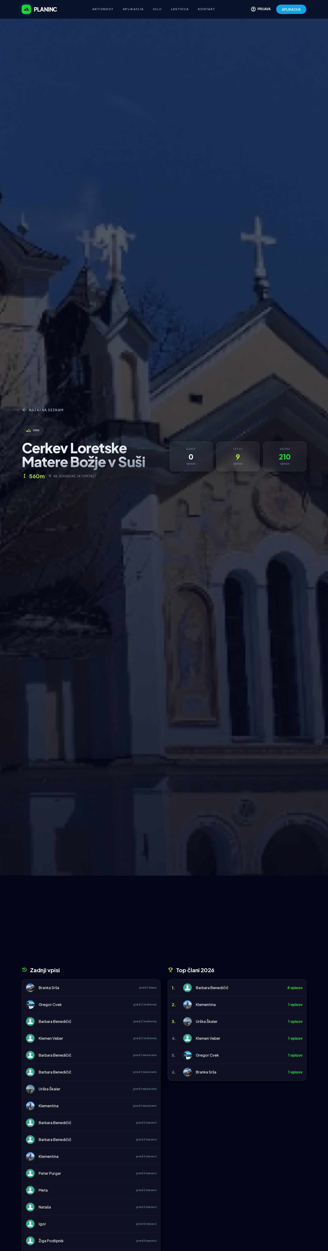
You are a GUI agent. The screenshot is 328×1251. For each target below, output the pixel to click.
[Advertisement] (164, 922)
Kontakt (206, 9)
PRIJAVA (261, 9)
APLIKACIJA (291, 9)
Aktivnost (102, 9)
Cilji (157, 9)
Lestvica (180, 9)
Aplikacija (133, 9)
